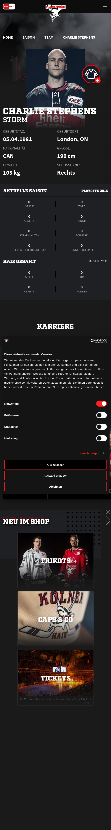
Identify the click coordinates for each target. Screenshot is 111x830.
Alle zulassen (55, 464)
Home (8, 37)
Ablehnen (55, 486)
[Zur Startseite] (56, 13)
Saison (28, 37)
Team (48, 37)
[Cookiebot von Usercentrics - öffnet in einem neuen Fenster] (90, 341)
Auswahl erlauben (55, 475)
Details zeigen (89, 453)
